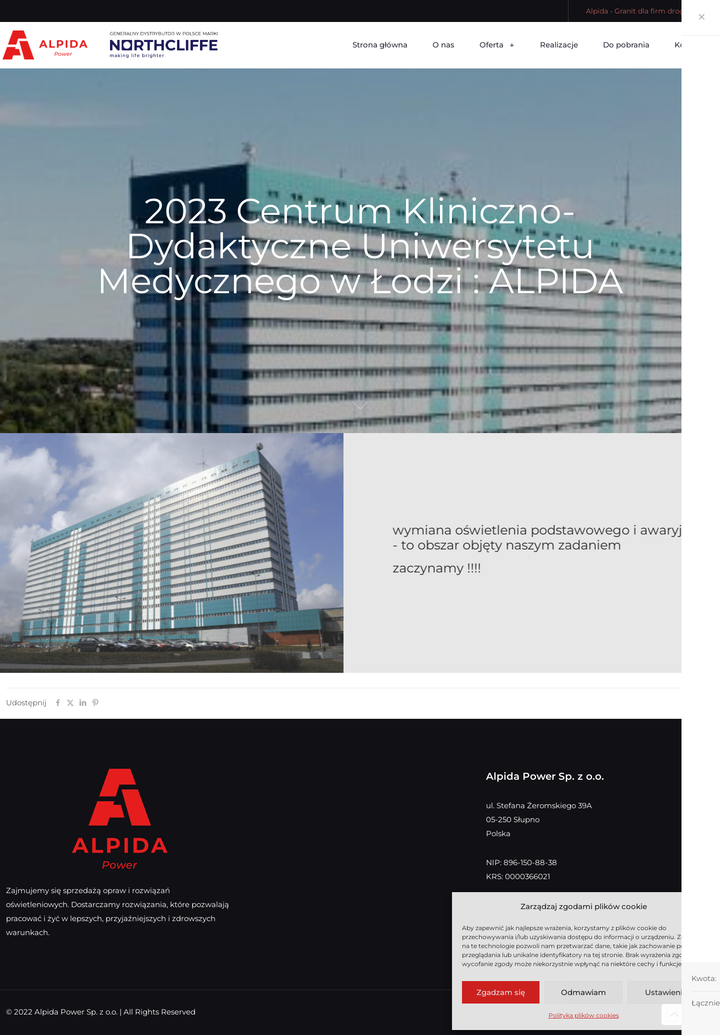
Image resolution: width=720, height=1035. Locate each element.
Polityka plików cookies (583, 1015)
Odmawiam (583, 992)
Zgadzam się (500, 992)
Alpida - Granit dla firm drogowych (647, 10)
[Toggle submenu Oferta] (497, 45)
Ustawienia (666, 992)
